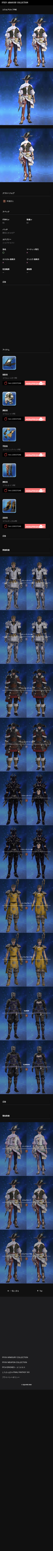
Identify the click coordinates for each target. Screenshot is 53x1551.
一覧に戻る (13, 1398)
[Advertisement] (26, 315)
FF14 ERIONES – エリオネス (13, 1475)
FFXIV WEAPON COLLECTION (14, 1470)
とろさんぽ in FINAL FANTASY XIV (16, 1480)
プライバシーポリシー (11, 1485)
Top (39, 1398)
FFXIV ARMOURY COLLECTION (15, 2)
